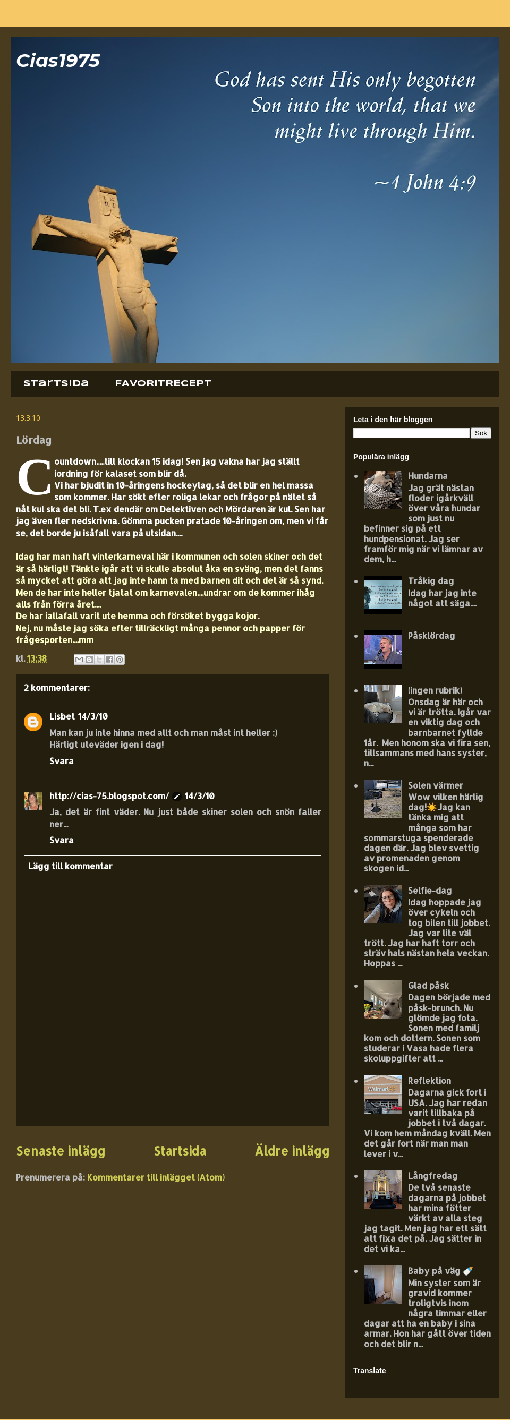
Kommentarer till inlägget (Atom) (156, 1177)
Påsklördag (431, 635)
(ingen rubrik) (435, 690)
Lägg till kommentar (70, 865)
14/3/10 (93, 716)
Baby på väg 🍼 (440, 1270)
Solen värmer (435, 785)
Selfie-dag (430, 890)
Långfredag (433, 1175)
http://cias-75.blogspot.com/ (109, 795)
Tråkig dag (431, 580)
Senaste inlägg (60, 1151)
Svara (61, 760)
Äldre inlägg (291, 1151)
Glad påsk (428, 985)
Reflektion (429, 1080)
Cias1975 (58, 60)
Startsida (56, 384)
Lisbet (62, 716)
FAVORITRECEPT (163, 384)
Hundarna (428, 475)
